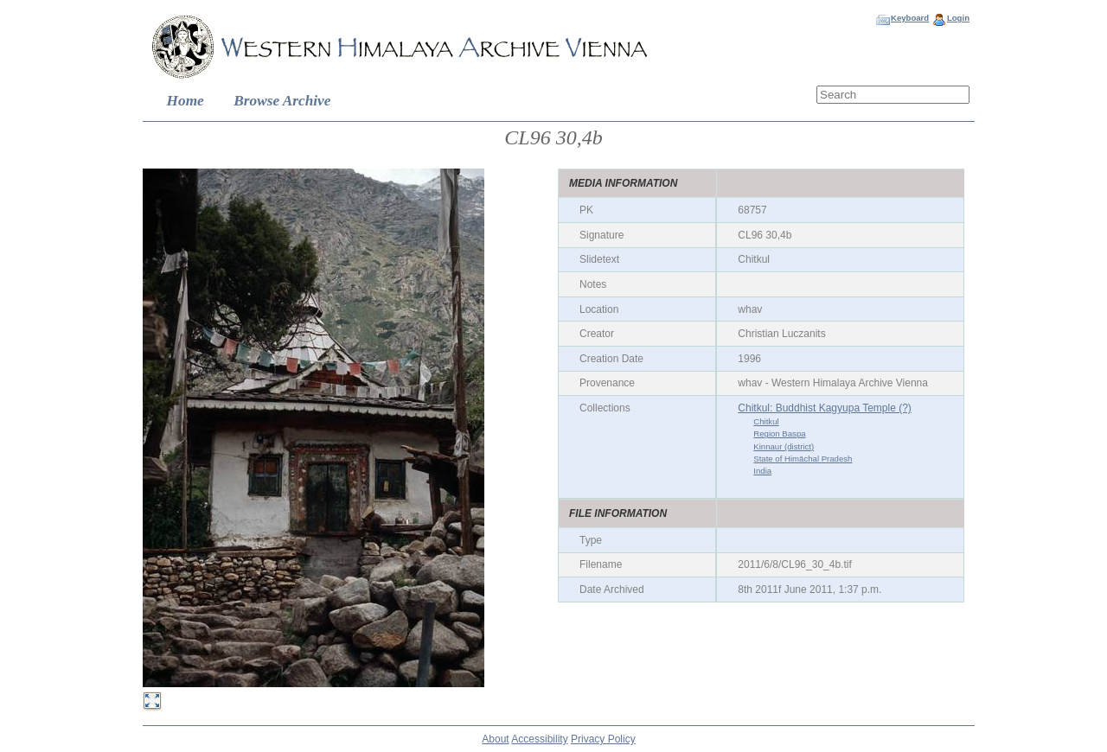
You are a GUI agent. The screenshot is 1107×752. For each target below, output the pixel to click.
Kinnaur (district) (783, 446)
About (495, 739)
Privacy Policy (603, 739)
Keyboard (910, 17)
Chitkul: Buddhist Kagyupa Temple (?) (825, 408)
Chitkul (765, 421)
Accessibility (539, 739)
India (762, 470)
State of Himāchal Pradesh (802, 458)
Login (958, 17)
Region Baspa (779, 433)
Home (185, 100)
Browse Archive (282, 100)
